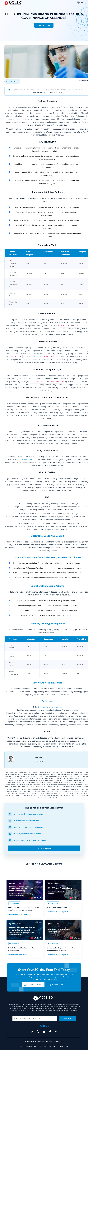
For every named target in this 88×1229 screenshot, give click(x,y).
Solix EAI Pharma (24, 459)
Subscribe (67, 1018)
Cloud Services (12, 81)
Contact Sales (57, 985)
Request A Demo (44, 25)
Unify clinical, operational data (26, 821)
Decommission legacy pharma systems (30, 840)
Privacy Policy (63, 1046)
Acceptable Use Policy (28, 1046)
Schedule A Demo (34, 985)
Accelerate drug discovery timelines (29, 814)
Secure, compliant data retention (27, 834)
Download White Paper (17, 914)
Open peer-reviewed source (49, 707)
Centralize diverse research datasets (29, 827)
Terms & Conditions (47, 1046)
